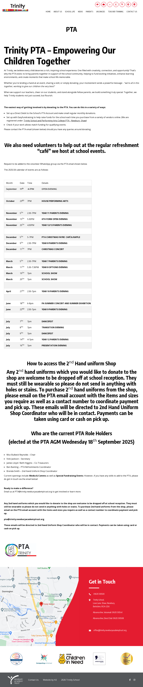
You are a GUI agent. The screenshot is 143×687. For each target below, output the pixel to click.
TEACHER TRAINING (115, 11)
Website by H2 (50, 679)
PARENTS (89, 11)
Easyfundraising (25, 117)
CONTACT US (131, 11)
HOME (48, 11)
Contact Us (33, 679)
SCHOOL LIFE (70, 11)
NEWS (80, 11)
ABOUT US (58, 11)
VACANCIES (100, 11)
